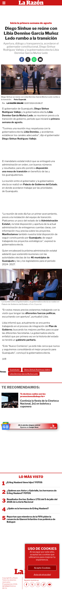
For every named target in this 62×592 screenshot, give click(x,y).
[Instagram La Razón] (38, 584)
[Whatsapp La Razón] (34, 59)
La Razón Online (15, 103)
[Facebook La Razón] (21, 59)
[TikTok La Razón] (43, 584)
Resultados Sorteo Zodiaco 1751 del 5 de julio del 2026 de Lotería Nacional (32, 500)
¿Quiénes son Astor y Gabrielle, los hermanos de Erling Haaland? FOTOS (32, 491)
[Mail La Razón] (40, 59)
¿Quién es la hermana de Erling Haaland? (28, 508)
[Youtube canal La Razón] (49, 584)
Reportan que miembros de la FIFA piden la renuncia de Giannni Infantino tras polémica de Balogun (31, 519)
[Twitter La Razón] (27, 59)
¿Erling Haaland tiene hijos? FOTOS (24, 482)
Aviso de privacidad (42, 574)
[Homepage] (31, 2)
